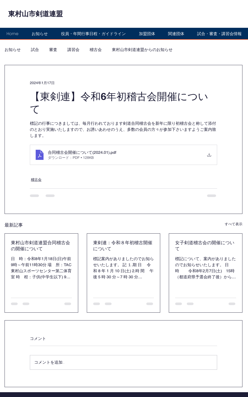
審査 (53, 50)
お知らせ (13, 50)
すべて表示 (233, 224)
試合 (35, 50)
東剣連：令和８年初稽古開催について (122, 245)
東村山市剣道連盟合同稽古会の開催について (40, 245)
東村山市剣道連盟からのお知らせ (142, 50)
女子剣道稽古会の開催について (204, 245)
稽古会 (96, 50)
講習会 (73, 50)
